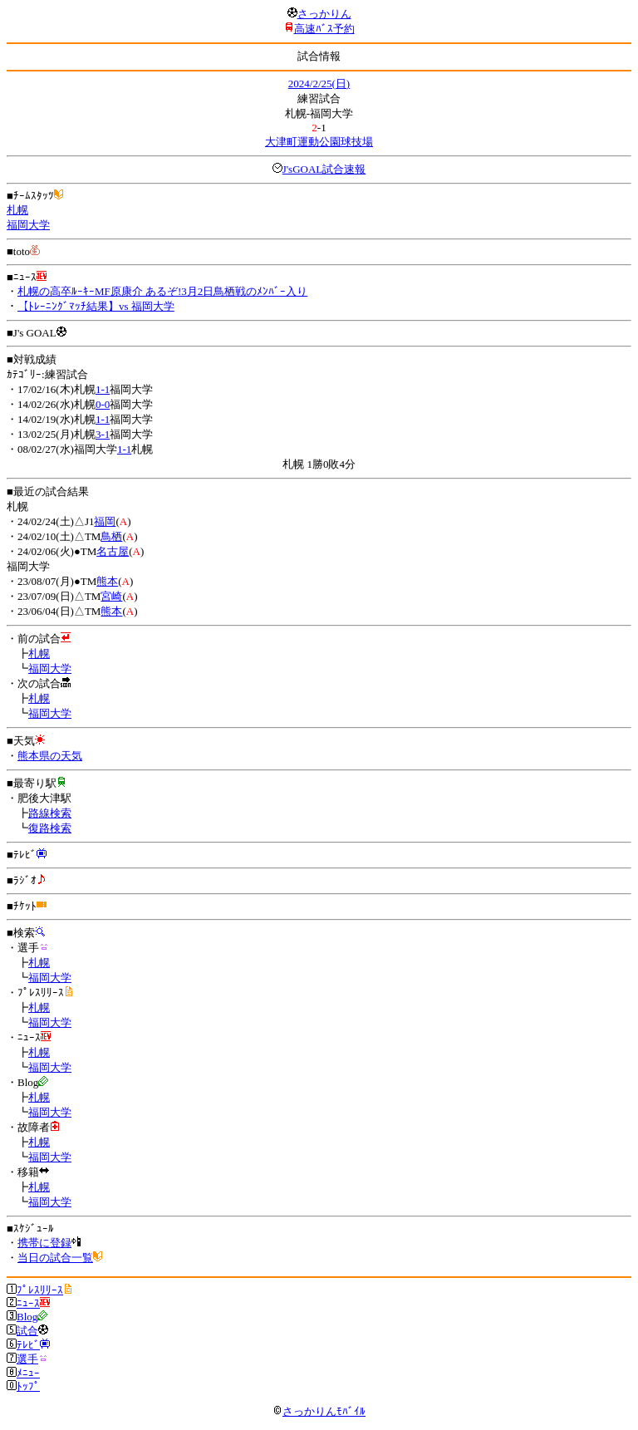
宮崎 (111, 596)
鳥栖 (111, 536)
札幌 (17, 210)
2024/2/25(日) (319, 83)
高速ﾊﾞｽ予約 (324, 28)
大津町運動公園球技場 (319, 141)
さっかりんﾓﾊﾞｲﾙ (319, 1411)
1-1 (103, 389)
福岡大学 (28, 225)
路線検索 (49, 813)
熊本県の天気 (49, 755)
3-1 (103, 434)
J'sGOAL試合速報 (324, 169)
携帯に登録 (44, 1242)
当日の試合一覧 (55, 1257)
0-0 (103, 404)
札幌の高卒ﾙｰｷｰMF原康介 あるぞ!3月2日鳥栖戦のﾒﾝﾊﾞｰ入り (162, 291)
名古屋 (112, 551)
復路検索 (49, 828)
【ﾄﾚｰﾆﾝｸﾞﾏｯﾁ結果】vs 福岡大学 (95, 306)
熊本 (107, 581)
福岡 (104, 521)
